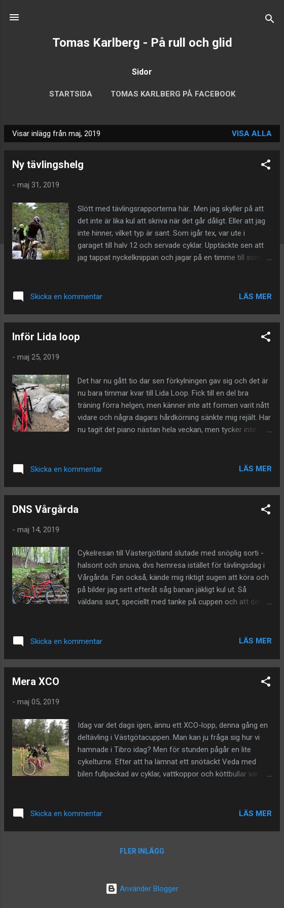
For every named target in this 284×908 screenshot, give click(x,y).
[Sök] (270, 20)
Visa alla (252, 133)
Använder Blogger (142, 888)
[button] (266, 166)
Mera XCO (35, 681)
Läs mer (255, 296)
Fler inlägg (142, 851)
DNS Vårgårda (45, 509)
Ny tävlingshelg (48, 164)
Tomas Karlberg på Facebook (173, 94)
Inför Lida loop (46, 337)
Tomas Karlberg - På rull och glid (142, 43)
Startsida (70, 94)
